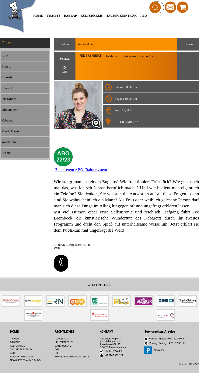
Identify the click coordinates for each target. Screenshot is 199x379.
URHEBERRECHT (64, 342)
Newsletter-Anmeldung (25, 360)
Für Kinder (9, 99)
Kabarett (7, 120)
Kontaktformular (21, 356)
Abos (5, 56)
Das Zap (70, 15)
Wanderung (9, 142)
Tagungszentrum (121, 15)
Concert (7, 88)
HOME (38, 15)
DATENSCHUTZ (63, 345)
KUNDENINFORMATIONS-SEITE (72, 356)
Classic (6, 66)
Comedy (7, 77)
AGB (57, 349)
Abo (144, 15)
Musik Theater (11, 131)
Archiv (6, 153)
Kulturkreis (92, 15)
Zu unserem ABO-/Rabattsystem (81, 169)
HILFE (58, 353)
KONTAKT (106, 331)
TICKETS (53, 15)
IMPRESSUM (61, 338)
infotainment (10, 109)
